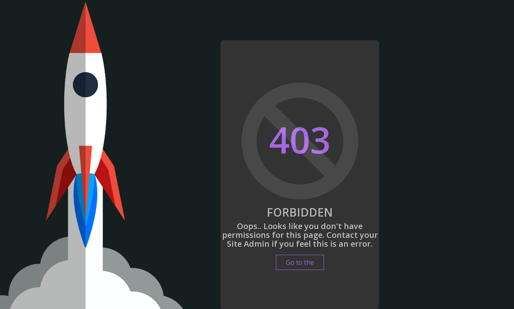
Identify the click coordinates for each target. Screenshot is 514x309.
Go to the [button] (300, 262)
